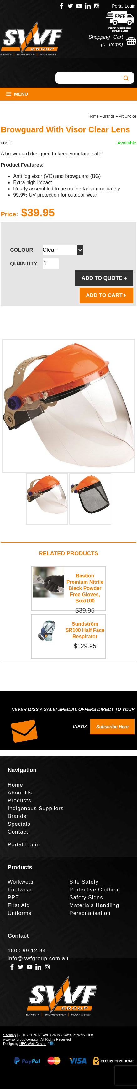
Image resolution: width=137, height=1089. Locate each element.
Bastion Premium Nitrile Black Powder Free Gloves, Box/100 (84, 588)
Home (93, 116)
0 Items (112, 44)
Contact (18, 832)
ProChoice (127, 116)
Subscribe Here (112, 726)
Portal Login (123, 5)
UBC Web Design (32, 1044)
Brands (108, 116)
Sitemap (9, 1035)
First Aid (18, 905)
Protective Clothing (94, 890)
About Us (20, 793)
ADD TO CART (106, 295)
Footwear (20, 890)
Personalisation (89, 913)
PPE (13, 897)
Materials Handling (94, 905)
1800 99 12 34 (27, 951)
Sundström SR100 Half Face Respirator (85, 630)
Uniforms (19, 913)
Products (19, 801)
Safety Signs (86, 897)
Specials (19, 824)
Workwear (21, 882)
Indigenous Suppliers (36, 808)
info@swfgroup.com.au (38, 958)
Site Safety (83, 882)
